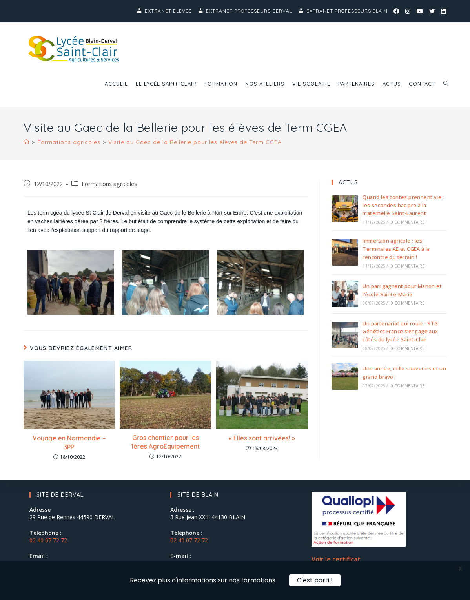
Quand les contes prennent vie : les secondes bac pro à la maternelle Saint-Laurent (403, 205)
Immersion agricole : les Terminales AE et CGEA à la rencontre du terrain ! (396, 249)
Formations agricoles (109, 184)
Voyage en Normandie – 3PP (69, 442)
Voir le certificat (336, 559)
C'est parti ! (315, 580)
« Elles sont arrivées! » (262, 438)
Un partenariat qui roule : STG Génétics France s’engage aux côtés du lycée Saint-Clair (400, 331)
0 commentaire (408, 222)
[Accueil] (26, 142)
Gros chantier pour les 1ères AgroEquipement (165, 442)
